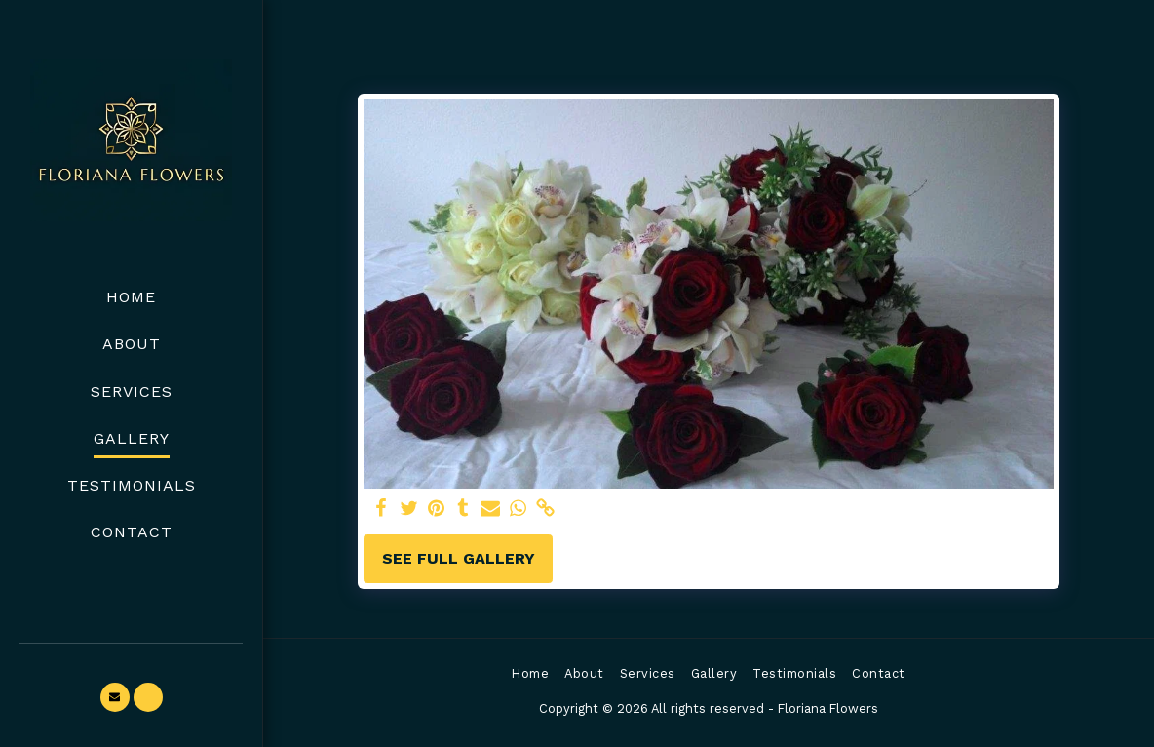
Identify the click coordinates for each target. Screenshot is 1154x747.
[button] (115, 697)
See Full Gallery (458, 558)
